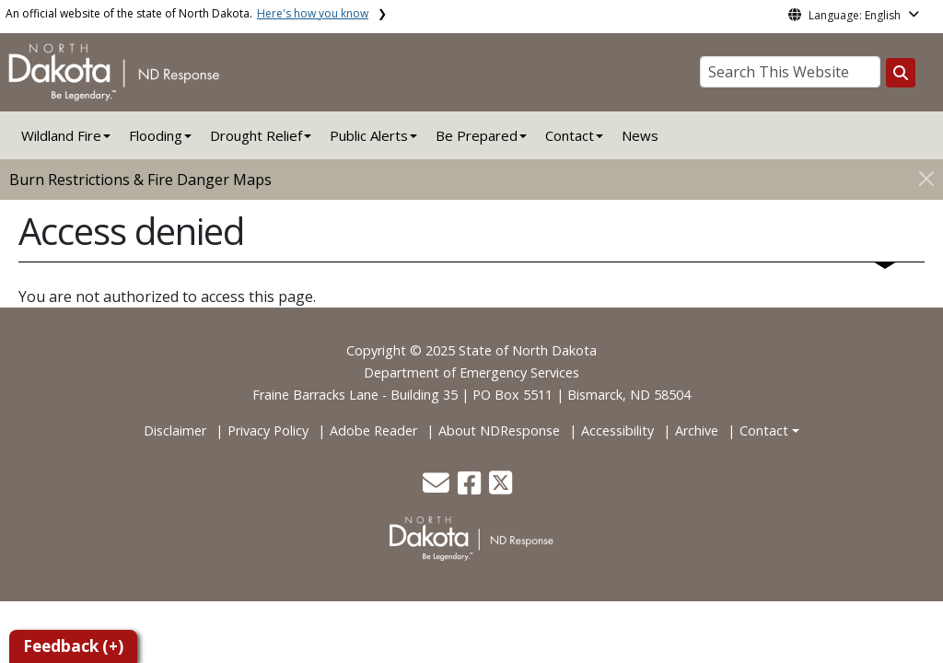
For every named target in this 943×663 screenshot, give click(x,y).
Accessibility (617, 430)
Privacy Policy (268, 430)
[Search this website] (900, 72)
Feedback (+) (73, 646)
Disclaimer (175, 430)
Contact (763, 430)
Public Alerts (369, 135)
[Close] (926, 178)
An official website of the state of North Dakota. (187, 13)
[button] (438, 487)
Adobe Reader (373, 430)
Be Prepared (477, 135)
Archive (696, 430)
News (640, 135)
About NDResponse (499, 430)
